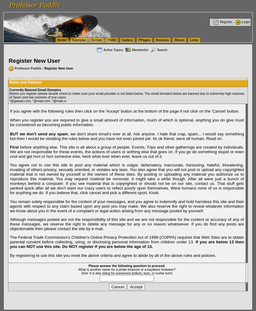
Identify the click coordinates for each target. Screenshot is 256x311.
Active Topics (109, 50)
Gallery (127, 40)
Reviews (162, 40)
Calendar (79, 40)
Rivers (179, 40)
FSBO (112, 40)
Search (158, 50)
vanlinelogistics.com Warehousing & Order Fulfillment (141, 8)
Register (222, 22)
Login (242, 22)
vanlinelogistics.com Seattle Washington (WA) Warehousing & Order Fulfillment (173, 3)
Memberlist (136, 50)
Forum (96, 40)
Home (62, 40)
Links (194, 40)
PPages (144, 40)
